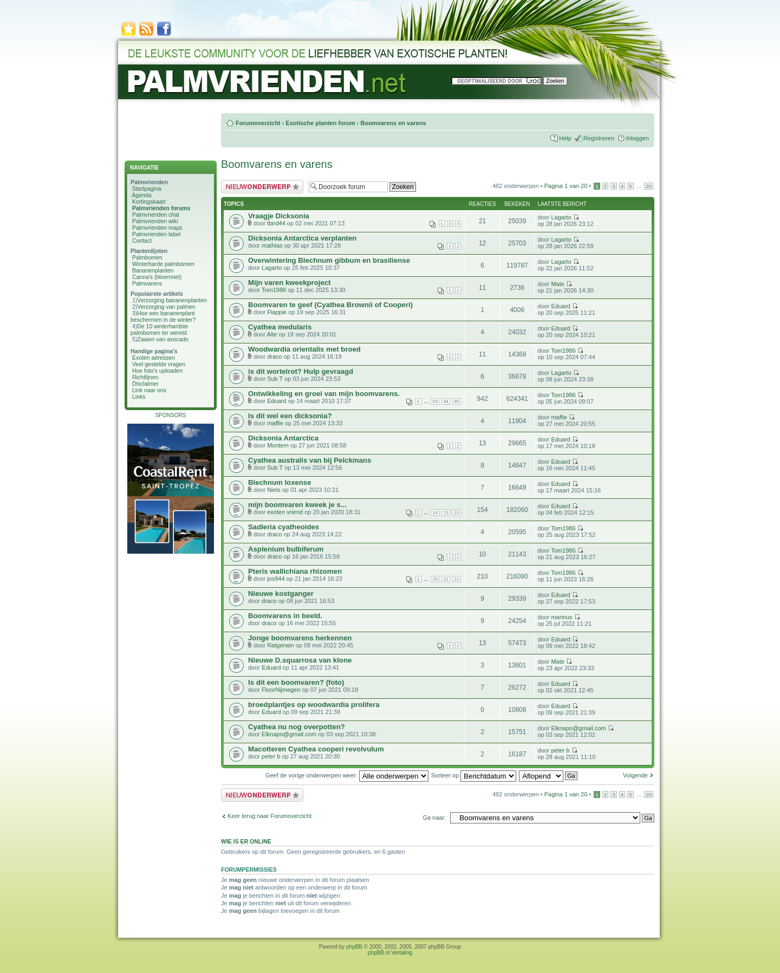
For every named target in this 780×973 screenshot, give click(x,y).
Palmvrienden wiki (155, 221)
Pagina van (566, 186)
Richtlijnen (145, 377)
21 (445, 579)
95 (456, 401)
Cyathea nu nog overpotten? (296, 727)
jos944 (275, 578)
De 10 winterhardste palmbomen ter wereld (159, 329)
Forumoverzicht (258, 123)
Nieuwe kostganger (281, 593)
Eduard (560, 306)
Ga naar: (434, 817)
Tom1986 (274, 290)
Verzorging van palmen (166, 306)
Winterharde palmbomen (163, 264)
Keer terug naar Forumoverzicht (269, 816)
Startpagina (146, 188)
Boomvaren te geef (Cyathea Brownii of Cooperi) (330, 305)
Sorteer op (473, 775)
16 (456, 512)
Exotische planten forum (320, 123)
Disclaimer (145, 383)
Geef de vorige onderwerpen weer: (346, 775)
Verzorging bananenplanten (171, 300)
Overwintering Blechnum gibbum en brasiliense (329, 260)
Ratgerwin (280, 645)
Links (139, 396)
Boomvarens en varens (393, 123)
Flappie (277, 312)
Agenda (141, 195)
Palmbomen (147, 257)
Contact (142, 240)
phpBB (354, 947)
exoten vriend (285, 512)
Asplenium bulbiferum (285, 549)
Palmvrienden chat (155, 214)
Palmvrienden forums (161, 208)
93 (435, 401)
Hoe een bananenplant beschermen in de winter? (163, 316)
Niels (273, 490)
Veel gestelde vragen (158, 364)
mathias (272, 245)
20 (649, 186)
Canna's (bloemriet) (156, 277)
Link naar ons (149, 390)
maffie (275, 423)
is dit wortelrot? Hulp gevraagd (300, 371)
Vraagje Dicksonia (278, 216)
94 (445, 401)
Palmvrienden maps (157, 227)
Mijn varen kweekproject (289, 282)
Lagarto (561, 217)
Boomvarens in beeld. (285, 616)
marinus (561, 617)
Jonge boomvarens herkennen (300, 638)
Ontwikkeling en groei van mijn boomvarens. (324, 394)
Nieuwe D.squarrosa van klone (300, 660)
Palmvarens (147, 283)
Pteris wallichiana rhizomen (295, 571)
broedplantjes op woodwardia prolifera (314, 704)
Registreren (598, 138)
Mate (557, 284)
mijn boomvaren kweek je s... (297, 505)
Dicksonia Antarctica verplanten (302, 238)
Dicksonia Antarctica (283, 438)
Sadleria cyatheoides (283, 527)
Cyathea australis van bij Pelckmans (309, 460)
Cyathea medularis (279, 327)
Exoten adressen (153, 357)
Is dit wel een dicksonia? (290, 416)
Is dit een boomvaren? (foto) (296, 682)
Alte (272, 334)
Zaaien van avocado (162, 339)
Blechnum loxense (279, 482)
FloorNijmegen (281, 689)
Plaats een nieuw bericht (262, 186)
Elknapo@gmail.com (289, 734)
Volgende (635, 775)
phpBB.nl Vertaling (390, 953)
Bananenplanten (153, 270)
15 (445, 512)
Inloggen (637, 138)
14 (435, 512)
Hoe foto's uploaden (157, 370)
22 (456, 579)
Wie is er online (246, 841)
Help (565, 138)
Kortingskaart (149, 201)
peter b (271, 756)
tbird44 (276, 223)
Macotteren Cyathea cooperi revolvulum (316, 749)
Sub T (275, 378)
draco (274, 356)
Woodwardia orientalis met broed (304, 349)
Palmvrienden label (156, 234)
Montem (278, 445)
